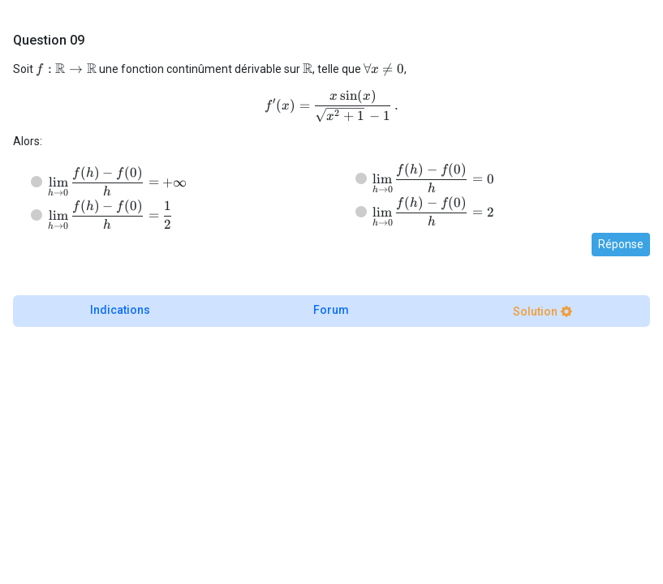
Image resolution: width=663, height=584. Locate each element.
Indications (120, 309)
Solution (535, 311)
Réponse (621, 244)
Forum (331, 309)
